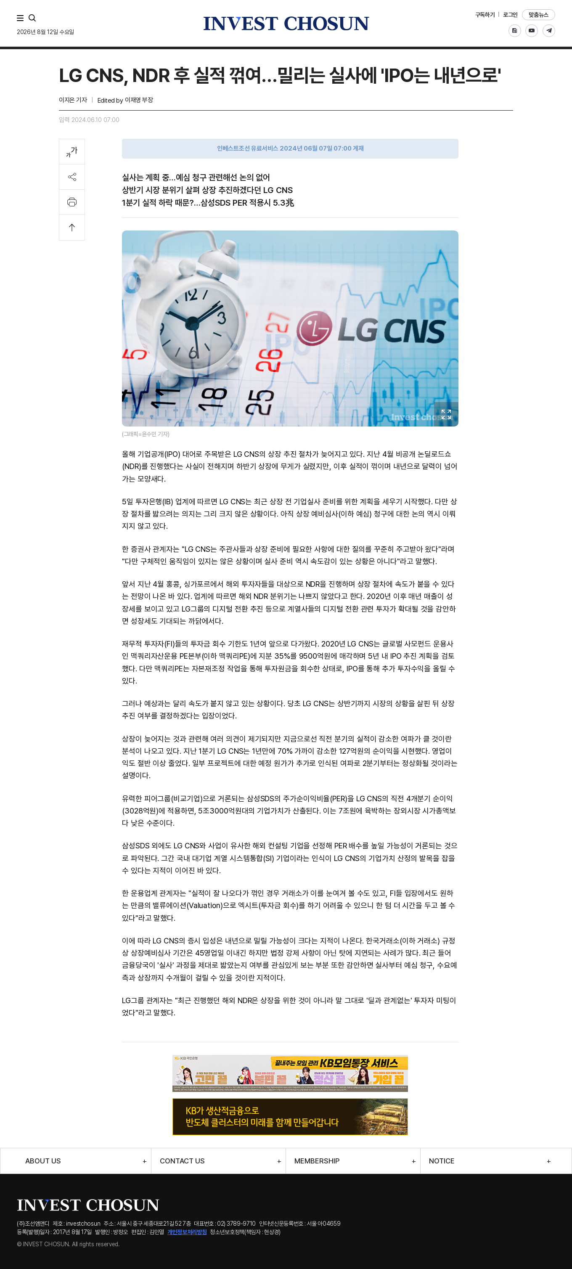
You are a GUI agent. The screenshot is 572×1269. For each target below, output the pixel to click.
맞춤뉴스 (538, 14)
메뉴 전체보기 (22, 18)
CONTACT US (182, 1161)
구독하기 (485, 15)
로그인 (510, 15)
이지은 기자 (73, 100)
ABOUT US (43, 1161)
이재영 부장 (139, 100)
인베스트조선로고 (286, 23)
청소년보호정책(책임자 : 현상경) (245, 1232)
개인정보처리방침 (187, 1232)
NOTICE (442, 1161)
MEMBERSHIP (316, 1161)
